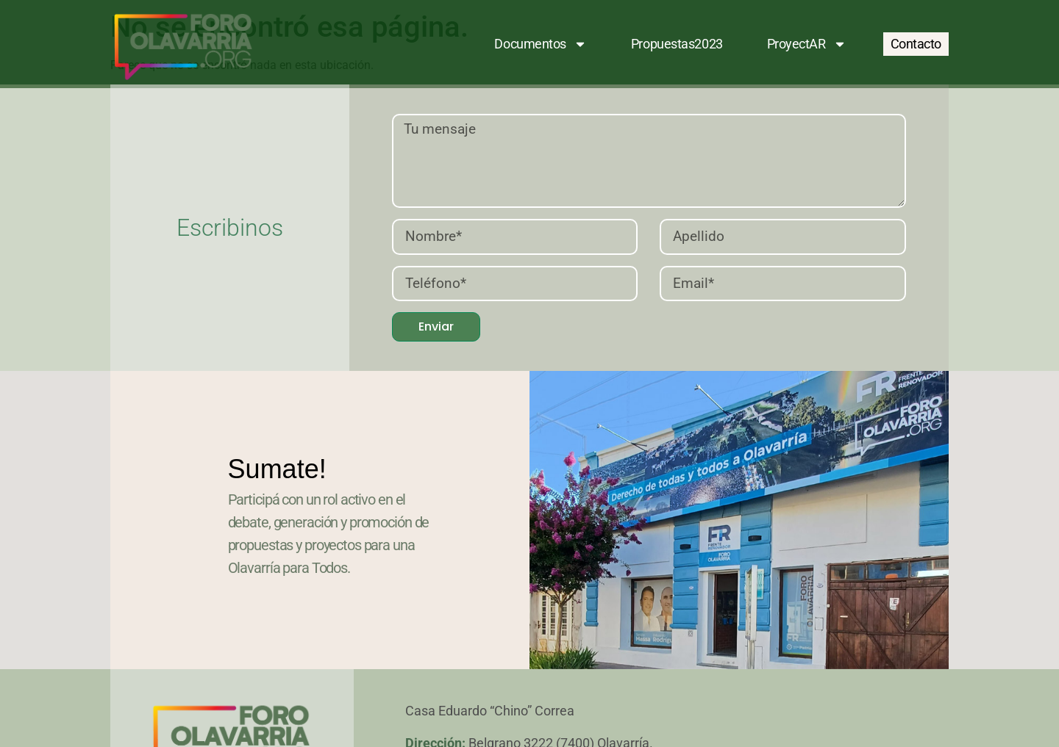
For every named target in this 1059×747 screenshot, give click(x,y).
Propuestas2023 (677, 43)
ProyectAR (806, 44)
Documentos (540, 44)
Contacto (916, 43)
